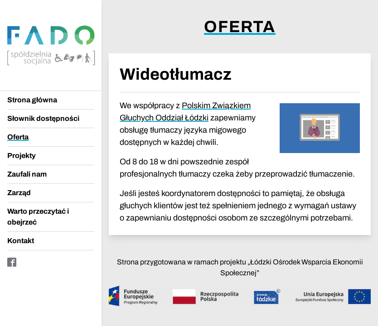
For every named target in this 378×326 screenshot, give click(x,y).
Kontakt (20, 240)
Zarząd (19, 193)
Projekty (21, 155)
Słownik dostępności (43, 118)
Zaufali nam (27, 174)
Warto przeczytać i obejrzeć (38, 216)
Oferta (18, 137)
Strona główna (32, 100)
